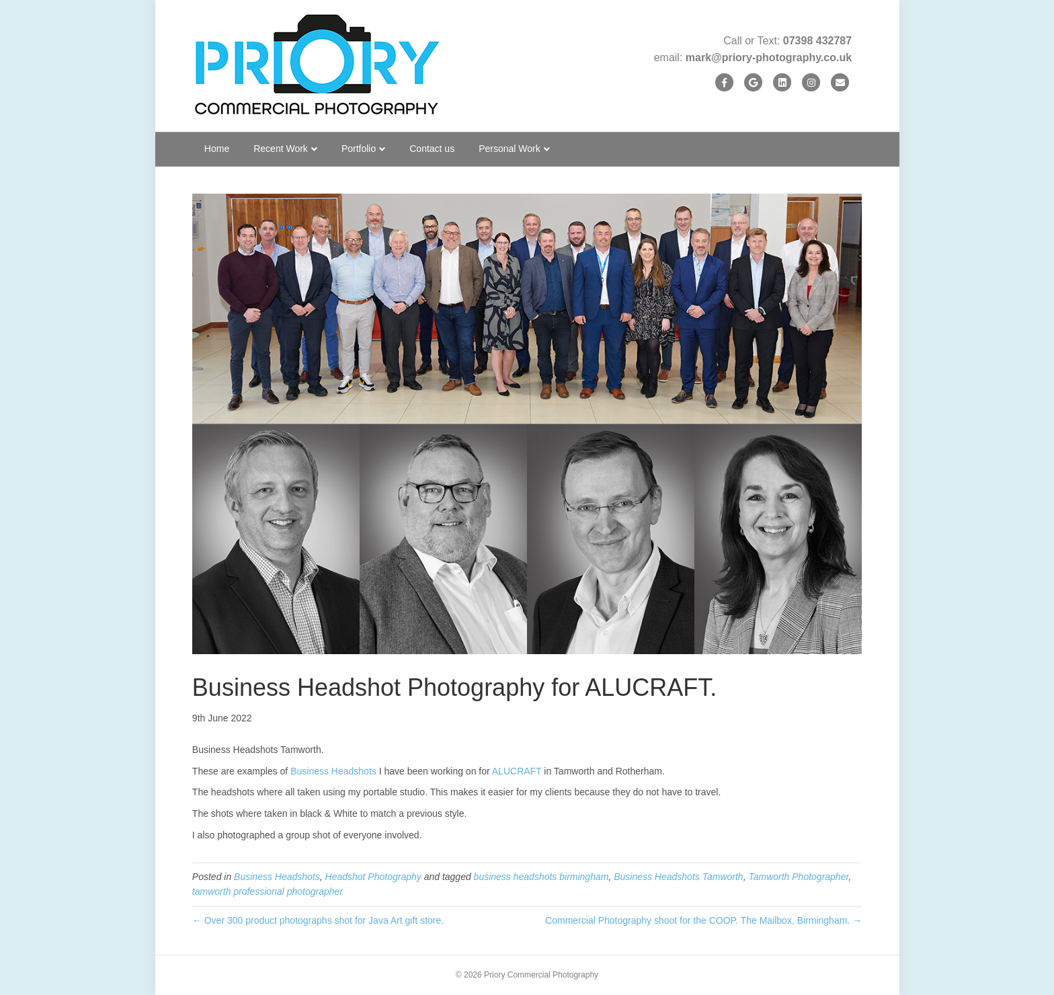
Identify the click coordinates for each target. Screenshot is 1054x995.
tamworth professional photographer (267, 891)
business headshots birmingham (541, 876)
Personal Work (509, 148)
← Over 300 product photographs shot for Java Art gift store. (318, 920)
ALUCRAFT (517, 771)
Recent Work (280, 148)
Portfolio (358, 148)
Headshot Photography (373, 876)
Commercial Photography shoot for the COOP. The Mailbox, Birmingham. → (703, 920)
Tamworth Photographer (798, 876)
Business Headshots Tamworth (678, 876)
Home (216, 148)
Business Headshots (333, 771)
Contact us (431, 148)
